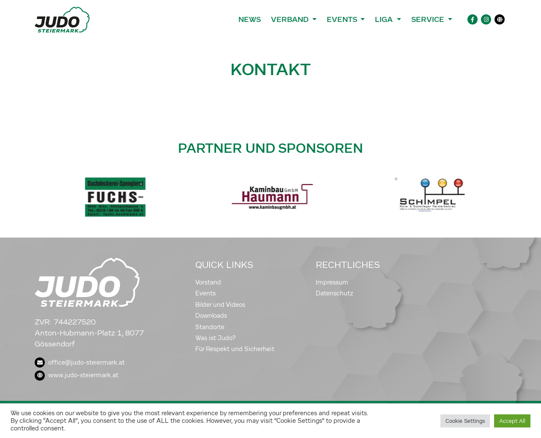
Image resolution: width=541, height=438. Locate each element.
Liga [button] (385, 19)
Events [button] (343, 19)
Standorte (209, 327)
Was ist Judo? (215, 338)
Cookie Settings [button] (465, 421)
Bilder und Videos (220, 304)
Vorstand (208, 282)
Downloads (211, 315)
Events (205, 293)
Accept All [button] (512, 421)
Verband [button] (290, 19)
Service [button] (428, 19)
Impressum (332, 282)
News (249, 19)
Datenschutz (334, 293)
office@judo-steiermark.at (80, 362)
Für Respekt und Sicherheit (234, 349)
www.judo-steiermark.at (76, 375)
